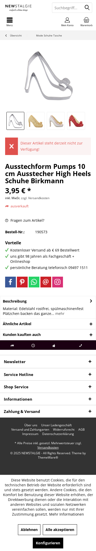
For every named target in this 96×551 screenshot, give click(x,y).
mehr (59, 313)
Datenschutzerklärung (58, 434)
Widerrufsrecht (63, 430)
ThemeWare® (48, 457)
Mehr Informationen (66, 514)
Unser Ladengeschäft (56, 425)
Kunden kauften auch (22, 334)
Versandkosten (48, 447)
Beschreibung (15, 301)
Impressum (30, 434)
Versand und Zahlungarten (30, 430)
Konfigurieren (48, 542)
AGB (81, 430)
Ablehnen (29, 529)
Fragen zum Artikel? (24, 220)
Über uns (30, 425)
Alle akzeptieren (60, 529)
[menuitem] (86, 22)
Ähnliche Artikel (17, 323)
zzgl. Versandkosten (35, 198)
